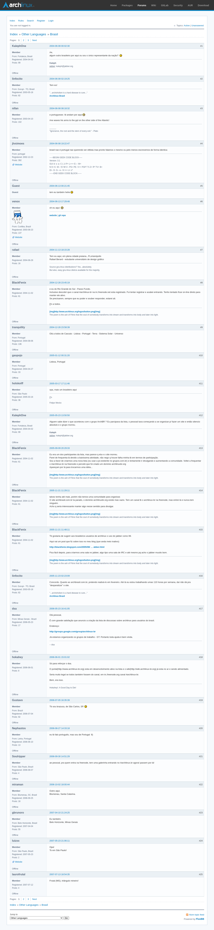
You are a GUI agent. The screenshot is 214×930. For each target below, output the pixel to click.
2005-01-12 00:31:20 (59, 355)
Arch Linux (18, 5)
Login (51, 20)
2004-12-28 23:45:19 (59, 282)
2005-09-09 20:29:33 (59, 448)
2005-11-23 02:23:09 (59, 576)
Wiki (153, 5)
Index (12, 20)
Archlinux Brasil (57, 96)
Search (30, 20)
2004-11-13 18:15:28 (59, 250)
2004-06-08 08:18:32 (59, 108)
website (53, 215)
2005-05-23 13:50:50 (59, 415)
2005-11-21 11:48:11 (59, 529)
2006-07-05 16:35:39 (59, 700)
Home (113, 5)
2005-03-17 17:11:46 (59, 383)
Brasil (54, 34)
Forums (142, 5)
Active (187, 25)
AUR (190, 5)
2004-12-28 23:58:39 (59, 327)
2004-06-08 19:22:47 (59, 143)
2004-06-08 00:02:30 (59, 46)
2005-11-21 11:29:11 (59, 490)
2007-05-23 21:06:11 (59, 840)
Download (203, 5)
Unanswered (197, 25)
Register (41, 20)
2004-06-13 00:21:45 (59, 186)
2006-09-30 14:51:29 (59, 756)
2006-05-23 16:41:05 (59, 608)
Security (178, 5)
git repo (62, 215)
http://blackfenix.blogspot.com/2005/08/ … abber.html (76, 547)
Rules (21, 20)
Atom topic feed (196, 914)
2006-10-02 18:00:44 (59, 784)
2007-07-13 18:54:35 (59, 874)
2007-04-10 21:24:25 (59, 812)
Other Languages (34, 34)
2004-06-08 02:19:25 (59, 78)
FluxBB (200, 919)
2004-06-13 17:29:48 (59, 201)
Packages (127, 5)
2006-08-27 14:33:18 (59, 728)
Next (34, 40)
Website (18, 165)
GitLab (164, 5)
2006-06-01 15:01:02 (59, 657)
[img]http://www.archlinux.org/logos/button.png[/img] (74, 311)
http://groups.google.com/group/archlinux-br (72, 631)
